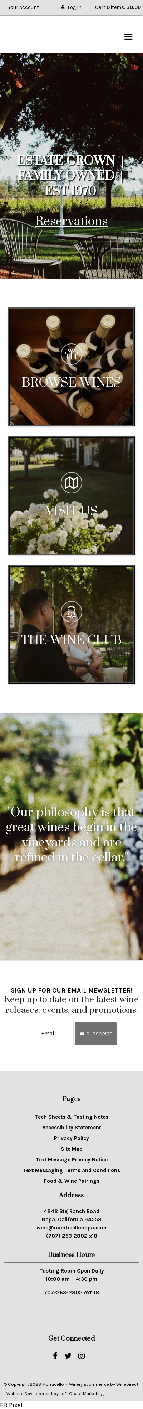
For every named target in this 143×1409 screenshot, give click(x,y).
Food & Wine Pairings (71, 1181)
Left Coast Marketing (82, 1393)
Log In (71, 7)
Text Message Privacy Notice (72, 1159)
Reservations (71, 221)
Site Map (72, 1149)
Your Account (23, 7)
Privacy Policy (71, 1138)
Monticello (39, 34)
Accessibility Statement (71, 1127)
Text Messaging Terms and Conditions (71, 1170)
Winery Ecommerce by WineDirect (103, 1384)
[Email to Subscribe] (56, 1033)
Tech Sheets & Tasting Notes (71, 1117)
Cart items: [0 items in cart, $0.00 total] (118, 7)
